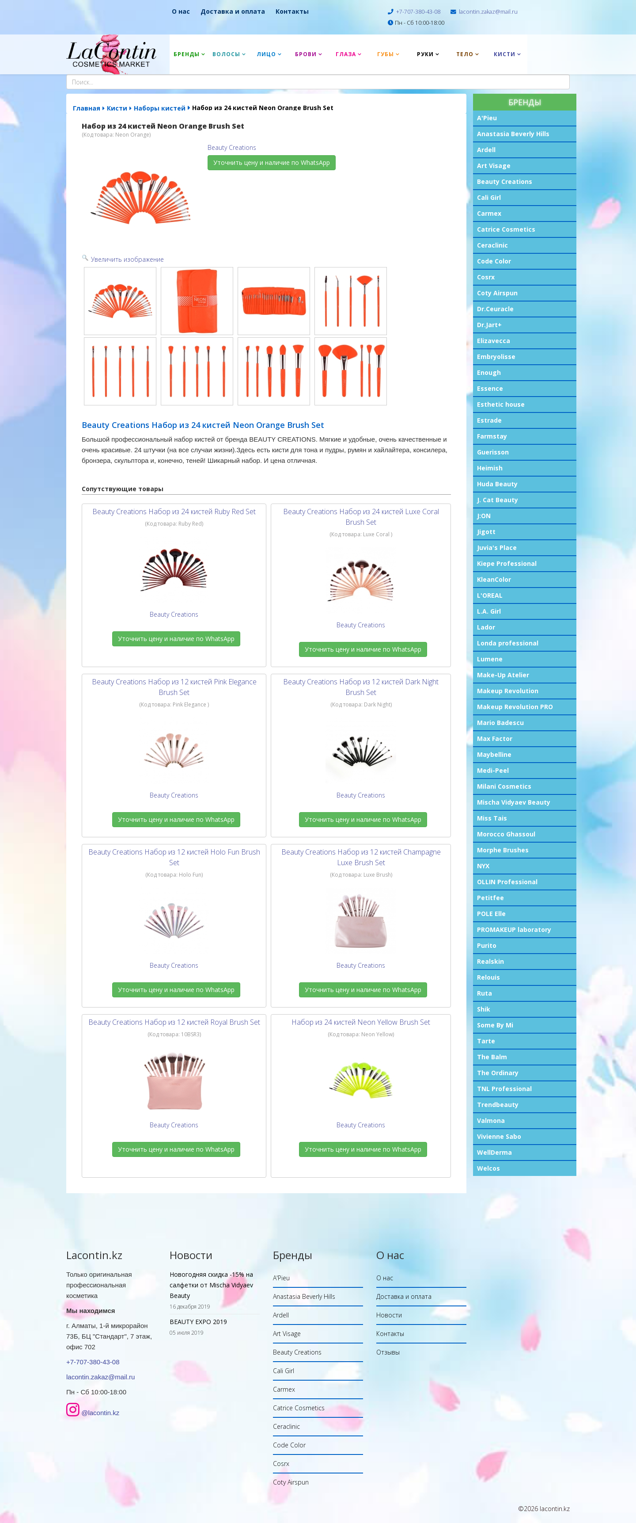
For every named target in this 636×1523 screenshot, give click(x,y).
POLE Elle (491, 913)
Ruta (484, 993)
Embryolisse (496, 356)
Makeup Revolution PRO (515, 706)
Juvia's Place (497, 547)
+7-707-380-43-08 (418, 11)
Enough (489, 372)
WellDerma (494, 1152)
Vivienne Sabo (499, 1136)
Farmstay (492, 436)
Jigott (486, 531)
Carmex (489, 213)
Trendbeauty (498, 1104)
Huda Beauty (497, 484)
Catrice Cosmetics (506, 229)
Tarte (486, 1041)
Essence (490, 388)
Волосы (226, 54)
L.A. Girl (489, 611)
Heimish (490, 468)
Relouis (488, 977)
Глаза (346, 54)
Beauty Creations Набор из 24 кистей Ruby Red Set (174, 511)
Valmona (491, 1120)
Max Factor (494, 738)
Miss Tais (492, 818)
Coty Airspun (497, 293)
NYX (483, 866)
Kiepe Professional (507, 563)
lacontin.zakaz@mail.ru (488, 11)
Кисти (504, 54)
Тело (464, 54)
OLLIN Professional (507, 882)
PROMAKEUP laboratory (514, 929)
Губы (385, 54)
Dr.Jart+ (489, 325)
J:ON (484, 515)
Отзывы (388, 1352)
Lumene (490, 659)
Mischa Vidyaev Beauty (513, 802)
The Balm (492, 1057)
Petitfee (490, 897)
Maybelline (494, 754)
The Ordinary (498, 1073)
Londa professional (507, 643)
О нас (181, 11)
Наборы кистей (160, 108)
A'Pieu (487, 118)
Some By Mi (495, 1025)
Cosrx (486, 277)
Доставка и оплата (233, 11)
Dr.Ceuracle (495, 309)
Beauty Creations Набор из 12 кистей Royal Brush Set (174, 1022)
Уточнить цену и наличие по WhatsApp (271, 162)
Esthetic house (501, 404)
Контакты (292, 11)
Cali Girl (489, 197)
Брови (306, 54)
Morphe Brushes (503, 850)
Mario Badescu (500, 722)
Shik (483, 1009)
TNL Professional (504, 1088)
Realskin (490, 961)
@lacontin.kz (100, 1412)
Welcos (488, 1168)
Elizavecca (493, 340)
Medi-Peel (493, 770)
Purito (486, 945)
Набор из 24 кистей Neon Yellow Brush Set (361, 1022)
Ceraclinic (492, 245)
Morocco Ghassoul (506, 834)
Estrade (489, 420)
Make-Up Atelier (503, 675)
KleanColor (494, 579)
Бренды (187, 54)
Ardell (486, 149)
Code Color (494, 261)
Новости (389, 1315)
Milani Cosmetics (504, 786)
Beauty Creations (504, 181)
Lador (486, 627)
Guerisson (493, 452)
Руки (425, 54)
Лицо (266, 54)
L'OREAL (490, 595)
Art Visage (494, 165)
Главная (86, 108)
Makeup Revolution (507, 691)
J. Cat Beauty (497, 500)
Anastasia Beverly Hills (513, 134)
